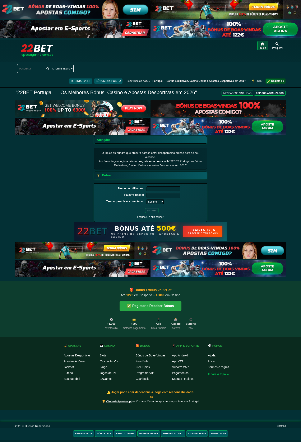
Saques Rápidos (183, 378)
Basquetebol (72, 378)
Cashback (142, 378)
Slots (103, 355)
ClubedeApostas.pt (119, 401)
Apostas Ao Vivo (74, 361)
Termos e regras (218, 367)
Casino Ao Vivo (110, 361)
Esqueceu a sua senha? (150, 217)
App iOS (177, 361)
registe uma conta (151, 161)
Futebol (69, 373)
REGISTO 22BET (81, 81)
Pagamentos (180, 373)
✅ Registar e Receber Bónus (150, 306)
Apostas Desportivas (77, 355)
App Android (180, 355)
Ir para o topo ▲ (218, 374)
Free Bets (142, 361)
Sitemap (281, 425)
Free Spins (143, 367)
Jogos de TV (108, 373)
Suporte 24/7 (180, 367)
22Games (106, 378)
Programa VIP (145, 373)
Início (211, 361)
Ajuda (212, 355)
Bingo (103, 367)
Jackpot (69, 367)
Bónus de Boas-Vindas (150, 355)
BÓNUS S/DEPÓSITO (108, 81)
